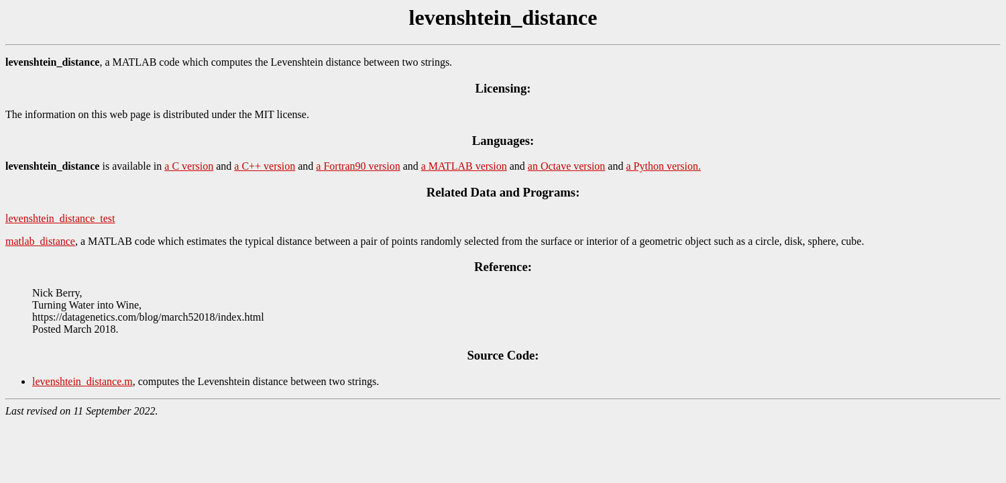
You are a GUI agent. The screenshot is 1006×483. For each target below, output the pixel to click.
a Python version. (663, 166)
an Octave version (567, 166)
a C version (188, 166)
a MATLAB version (464, 166)
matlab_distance (40, 241)
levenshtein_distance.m (82, 381)
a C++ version (264, 166)
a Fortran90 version (358, 166)
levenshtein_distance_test (60, 218)
